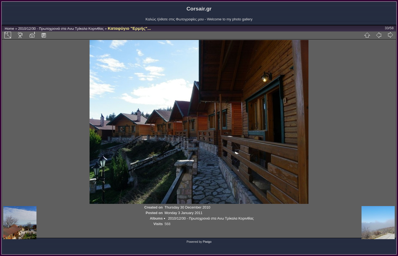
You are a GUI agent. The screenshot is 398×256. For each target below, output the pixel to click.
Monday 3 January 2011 (183, 213)
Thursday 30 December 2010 (187, 207)
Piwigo (207, 241)
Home (9, 28)
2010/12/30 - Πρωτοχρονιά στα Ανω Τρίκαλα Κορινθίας (61, 28)
